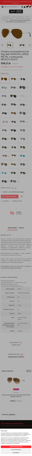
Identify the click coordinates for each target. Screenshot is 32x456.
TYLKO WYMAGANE (16, 449)
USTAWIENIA (16, 452)
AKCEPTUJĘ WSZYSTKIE (16, 446)
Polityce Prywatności (15, 443)
